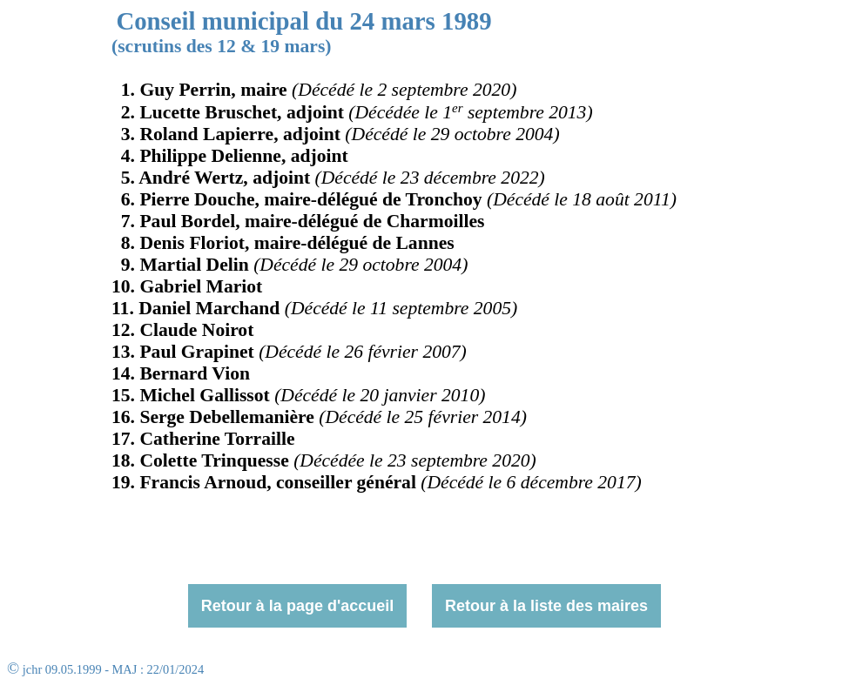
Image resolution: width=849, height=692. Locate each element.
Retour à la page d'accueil (297, 606)
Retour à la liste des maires (546, 606)
